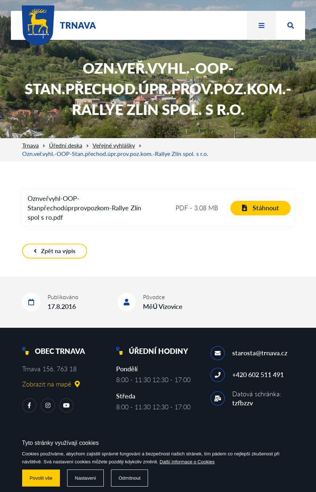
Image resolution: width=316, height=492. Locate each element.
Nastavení (85, 478)
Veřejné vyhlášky (114, 145)
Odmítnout (130, 478)
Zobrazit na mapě (51, 384)
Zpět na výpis (54, 250)
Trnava (30, 145)
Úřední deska (65, 145)
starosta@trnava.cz (259, 353)
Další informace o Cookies (187, 461)
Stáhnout (260, 208)
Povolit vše (41, 478)
